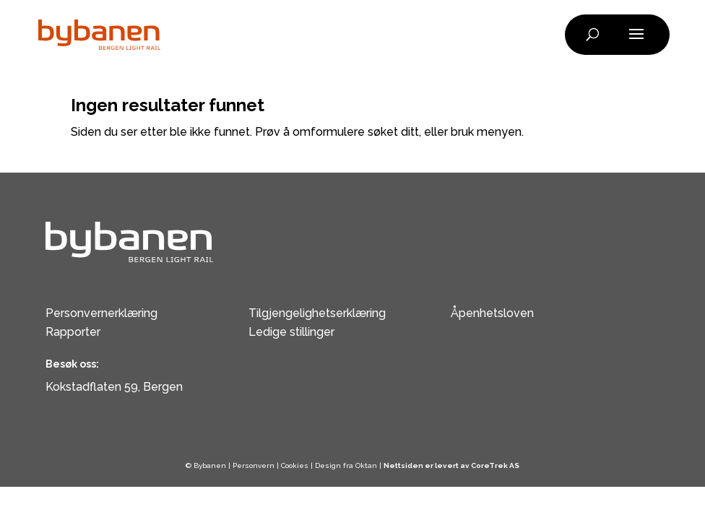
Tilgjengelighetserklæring (317, 313)
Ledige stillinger (291, 332)
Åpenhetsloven (492, 313)
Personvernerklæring (101, 313)
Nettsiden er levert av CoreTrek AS (451, 465)
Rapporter (73, 332)
